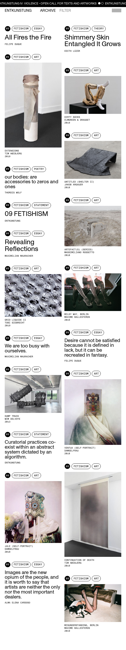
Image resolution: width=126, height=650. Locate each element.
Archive (48, 10)
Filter (65, 10)
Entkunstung (18, 10)
